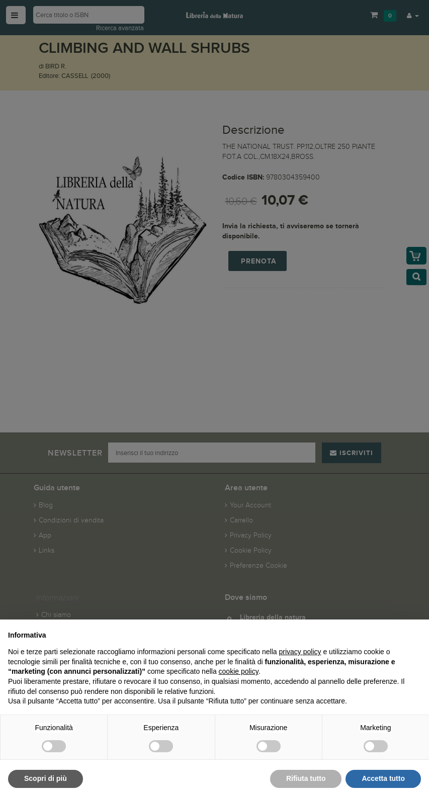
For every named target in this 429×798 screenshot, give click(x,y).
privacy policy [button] (300, 652)
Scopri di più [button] (45, 778)
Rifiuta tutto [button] (306, 778)
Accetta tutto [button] (383, 778)
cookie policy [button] (239, 671)
